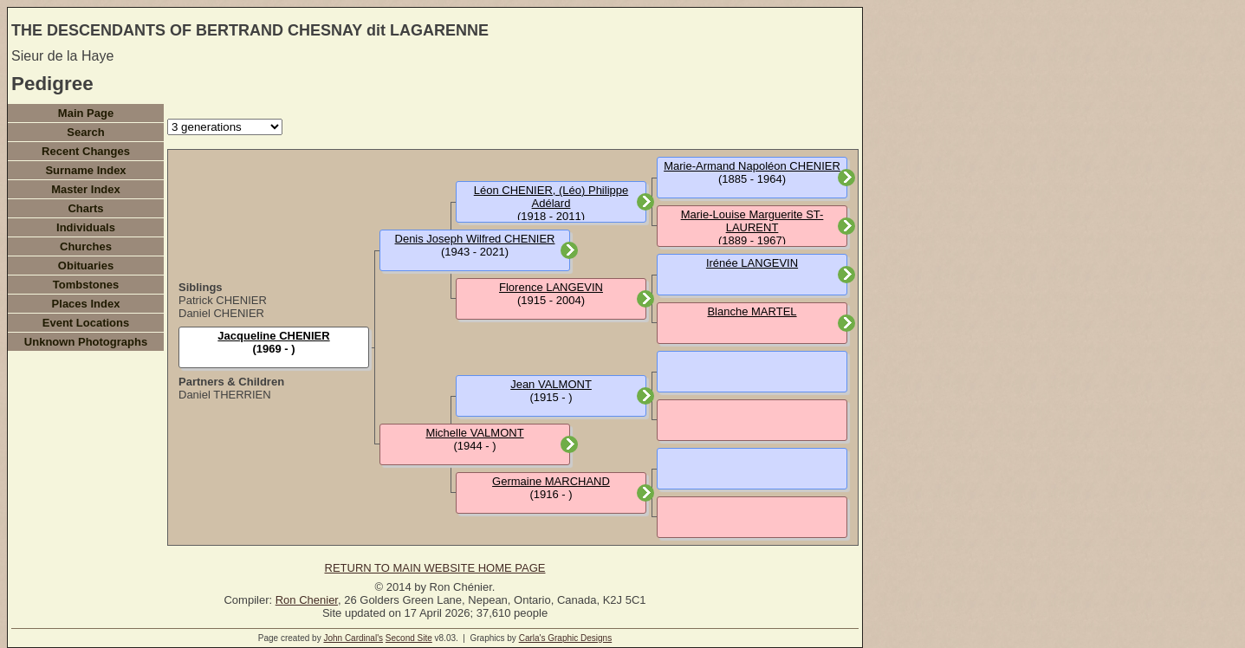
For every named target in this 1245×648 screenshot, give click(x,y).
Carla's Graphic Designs (566, 638)
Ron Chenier (307, 599)
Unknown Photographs (85, 341)
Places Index (86, 303)
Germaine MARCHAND (551, 481)
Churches (86, 246)
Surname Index (85, 170)
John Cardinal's (353, 638)
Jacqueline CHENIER (273, 335)
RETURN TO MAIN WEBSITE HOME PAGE (435, 567)
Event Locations (85, 322)
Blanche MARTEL (751, 311)
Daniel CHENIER (221, 313)
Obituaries (85, 265)
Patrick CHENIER (222, 300)
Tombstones (86, 284)
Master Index (85, 189)
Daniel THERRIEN (224, 394)
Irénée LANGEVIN (752, 262)
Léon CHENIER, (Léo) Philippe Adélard (551, 197)
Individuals (85, 227)
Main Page (85, 113)
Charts (85, 208)
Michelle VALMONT (474, 432)
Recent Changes (86, 151)
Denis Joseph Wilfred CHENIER (475, 238)
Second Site (409, 638)
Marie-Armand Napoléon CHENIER (752, 165)
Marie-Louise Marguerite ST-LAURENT (752, 221)
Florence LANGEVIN (551, 287)
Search (85, 132)
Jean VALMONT (551, 384)
